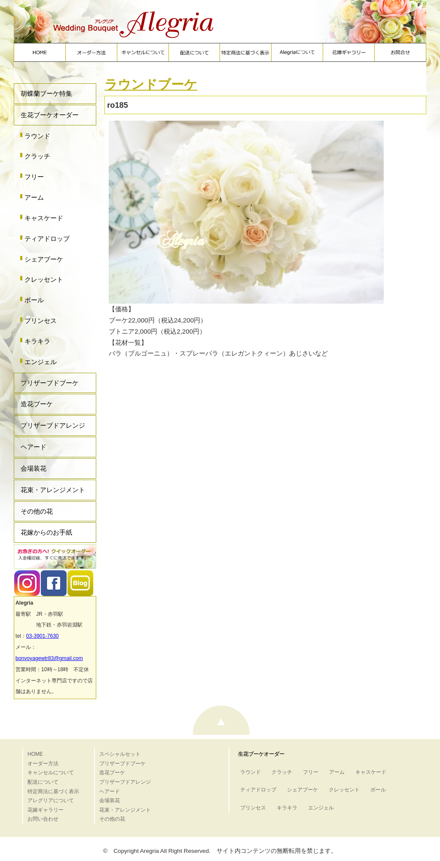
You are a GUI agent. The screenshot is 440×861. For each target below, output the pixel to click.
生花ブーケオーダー (50, 115)
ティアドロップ (47, 238)
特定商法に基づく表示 (53, 791)
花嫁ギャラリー (46, 810)
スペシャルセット (120, 754)
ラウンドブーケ (150, 84)
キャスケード (43, 218)
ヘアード (33, 446)
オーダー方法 (43, 764)
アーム (34, 197)
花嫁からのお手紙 (46, 532)
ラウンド (37, 136)
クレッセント (43, 279)
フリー (34, 176)
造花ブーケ (37, 404)
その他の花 (37, 511)
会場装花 (33, 468)
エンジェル (40, 361)
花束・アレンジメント (53, 489)
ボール (34, 300)
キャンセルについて (51, 773)
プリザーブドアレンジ (53, 425)
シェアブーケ (43, 259)
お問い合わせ (43, 819)
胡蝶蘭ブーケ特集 (46, 93)
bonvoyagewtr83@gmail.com (49, 658)
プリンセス (40, 320)
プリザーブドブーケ (50, 382)
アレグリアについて (51, 800)
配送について (43, 782)
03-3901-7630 (42, 636)
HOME (35, 754)
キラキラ (37, 341)
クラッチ (37, 156)
